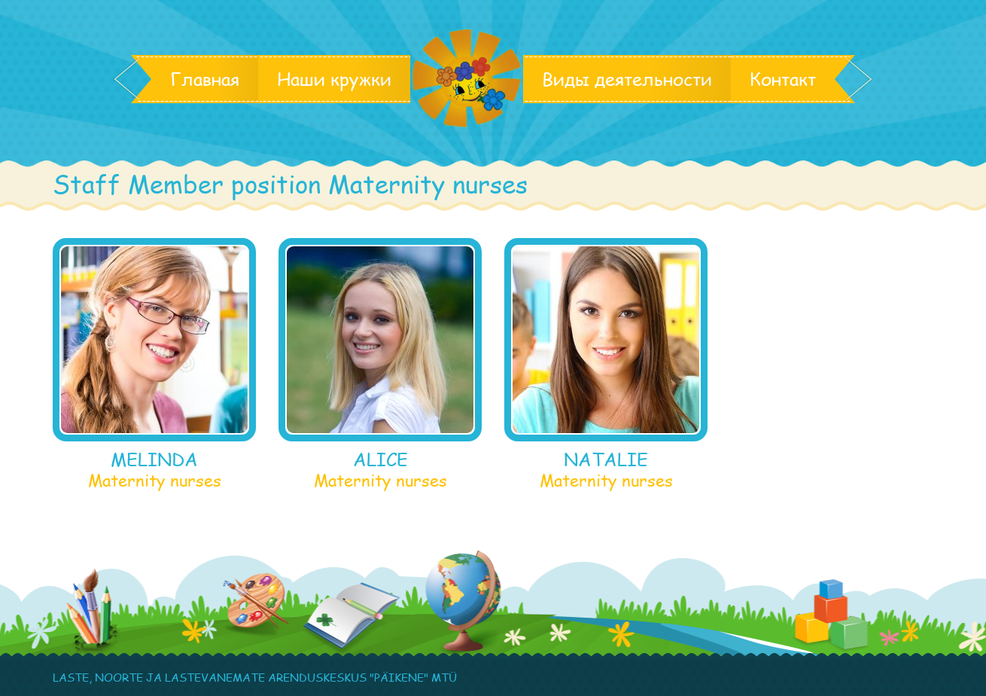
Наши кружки (334, 79)
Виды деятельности (627, 79)
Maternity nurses (154, 480)
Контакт (783, 79)
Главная (204, 79)
